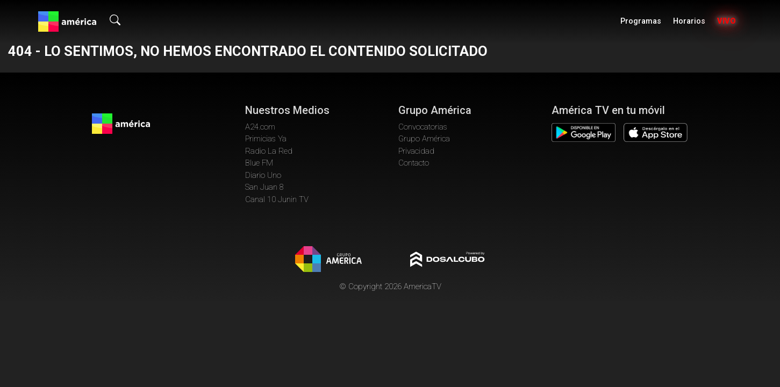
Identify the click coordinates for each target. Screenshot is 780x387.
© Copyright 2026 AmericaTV (390, 286)
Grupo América (424, 139)
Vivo (726, 21)
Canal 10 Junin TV (277, 199)
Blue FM (259, 163)
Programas (640, 21)
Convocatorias (422, 127)
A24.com (260, 127)
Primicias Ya (266, 139)
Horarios (689, 21)
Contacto (413, 163)
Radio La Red (268, 151)
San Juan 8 (264, 187)
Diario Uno (263, 175)
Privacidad (416, 151)
